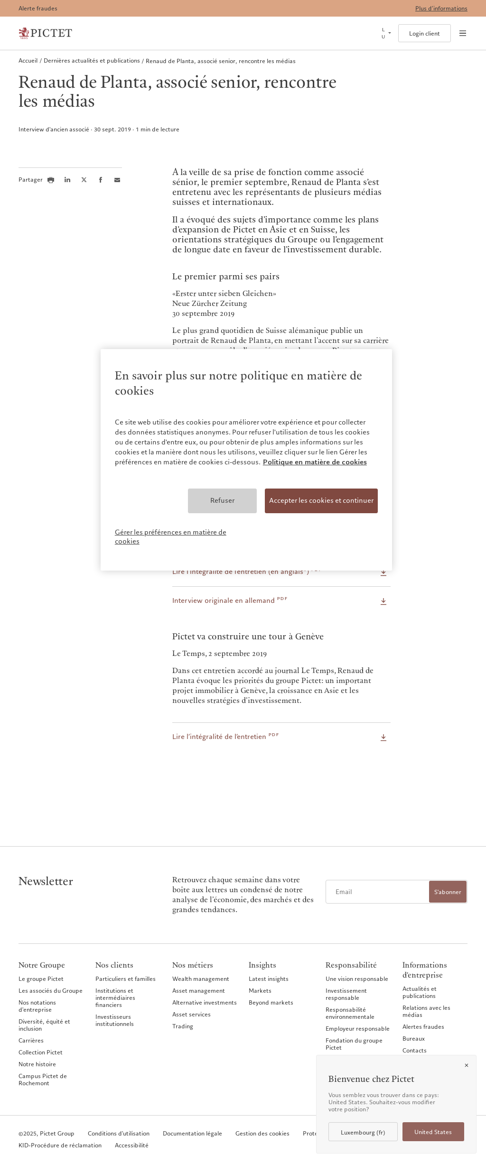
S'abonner (447, 892)
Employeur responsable (358, 1028)
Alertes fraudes (423, 1026)
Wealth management (200, 978)
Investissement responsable (346, 994)
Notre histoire (37, 1064)
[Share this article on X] (84, 180)
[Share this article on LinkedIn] (67, 180)
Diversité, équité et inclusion (44, 1024)
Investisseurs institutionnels (114, 1020)
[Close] (466, 1065)
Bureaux (413, 1038)
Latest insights (269, 978)
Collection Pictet (41, 1052)
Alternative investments (204, 1002)
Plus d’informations (441, 8)
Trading (182, 1026)
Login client (424, 33)
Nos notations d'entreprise (37, 1005)
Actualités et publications (419, 992)
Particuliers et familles (125, 978)
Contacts (414, 1050)
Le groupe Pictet (41, 978)
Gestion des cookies (262, 1133)
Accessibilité (132, 1145)
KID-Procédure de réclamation (60, 1145)
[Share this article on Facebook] (100, 180)
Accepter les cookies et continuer (321, 500)
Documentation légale (192, 1133)
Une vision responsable (357, 978)
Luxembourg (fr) (363, 1132)
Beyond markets (271, 1002)
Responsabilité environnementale (350, 1013)
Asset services (191, 1014)
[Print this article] (51, 180)
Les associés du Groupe (51, 990)
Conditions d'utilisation (119, 1133)
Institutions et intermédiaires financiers (115, 997)
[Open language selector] (385, 33)
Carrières (31, 1040)
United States (433, 1132)
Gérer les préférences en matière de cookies (170, 536)
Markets (260, 990)
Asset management (198, 990)
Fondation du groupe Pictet (354, 1043)
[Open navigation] (463, 33)
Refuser (222, 500)
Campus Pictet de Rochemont (43, 1079)
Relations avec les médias (426, 1011)
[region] (246, 460)
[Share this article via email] (117, 180)
